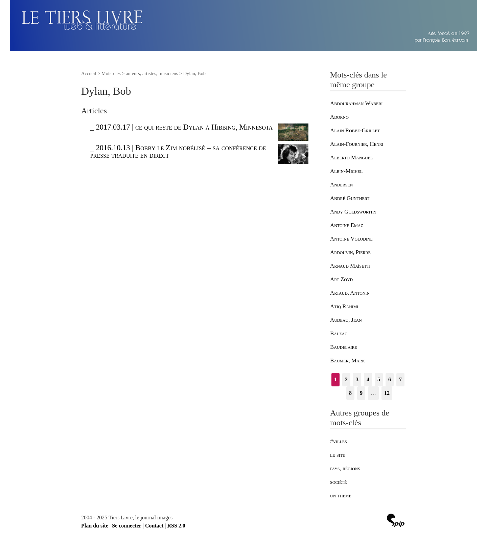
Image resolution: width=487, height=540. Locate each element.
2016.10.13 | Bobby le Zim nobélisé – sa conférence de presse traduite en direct (178, 151)
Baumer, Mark (347, 360)
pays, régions (345, 468)
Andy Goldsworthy (353, 211)
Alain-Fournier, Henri (357, 144)
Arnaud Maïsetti (350, 266)
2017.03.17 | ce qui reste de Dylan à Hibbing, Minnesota (184, 127)
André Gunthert (349, 198)
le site (337, 455)
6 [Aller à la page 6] (389, 379)
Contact (154, 525)
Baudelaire (343, 347)
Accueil (88, 73)
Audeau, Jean (346, 320)
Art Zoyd (341, 279)
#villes (338, 441)
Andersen (341, 184)
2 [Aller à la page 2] (346, 379)
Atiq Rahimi (344, 306)
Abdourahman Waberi (356, 103)
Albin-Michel (346, 171)
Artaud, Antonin (350, 293)
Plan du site (94, 525)
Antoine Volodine (351, 238)
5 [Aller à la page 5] (378, 379)
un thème (340, 495)
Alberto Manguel (351, 157)
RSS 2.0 (176, 525)
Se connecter (126, 525)
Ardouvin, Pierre (350, 252)
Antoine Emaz (346, 225)
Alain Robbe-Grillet (355, 130)
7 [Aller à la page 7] (400, 379)
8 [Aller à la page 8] (350, 393)
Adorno (339, 117)
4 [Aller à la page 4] (368, 379)
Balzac (338, 333)
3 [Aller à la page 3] (357, 379)
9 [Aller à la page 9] (361, 393)
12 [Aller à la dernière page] (387, 393)
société (338, 482)
